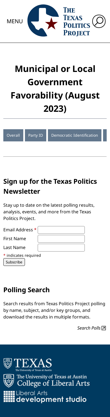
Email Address (20, 230)
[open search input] (99, 21)
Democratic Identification (74, 135)
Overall (13, 135)
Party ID (35, 135)
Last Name (14, 247)
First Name (14, 238)
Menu (15, 21)
